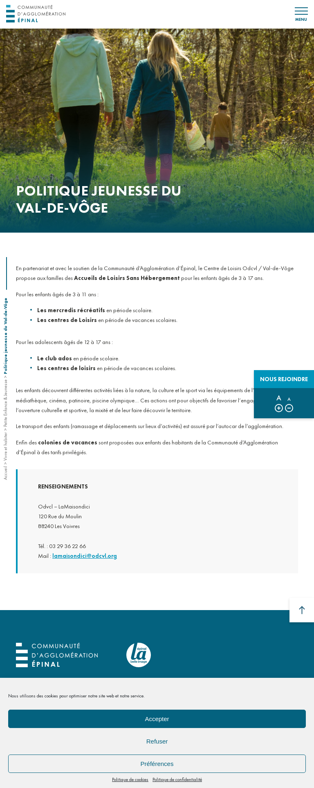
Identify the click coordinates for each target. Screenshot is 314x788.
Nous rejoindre (284, 379)
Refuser (157, 741)
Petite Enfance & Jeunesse (5, 403)
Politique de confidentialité (177, 779)
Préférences (157, 763)
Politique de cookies (130, 779)
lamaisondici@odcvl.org (84, 561)
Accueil (5, 473)
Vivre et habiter (5, 446)
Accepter (157, 718)
